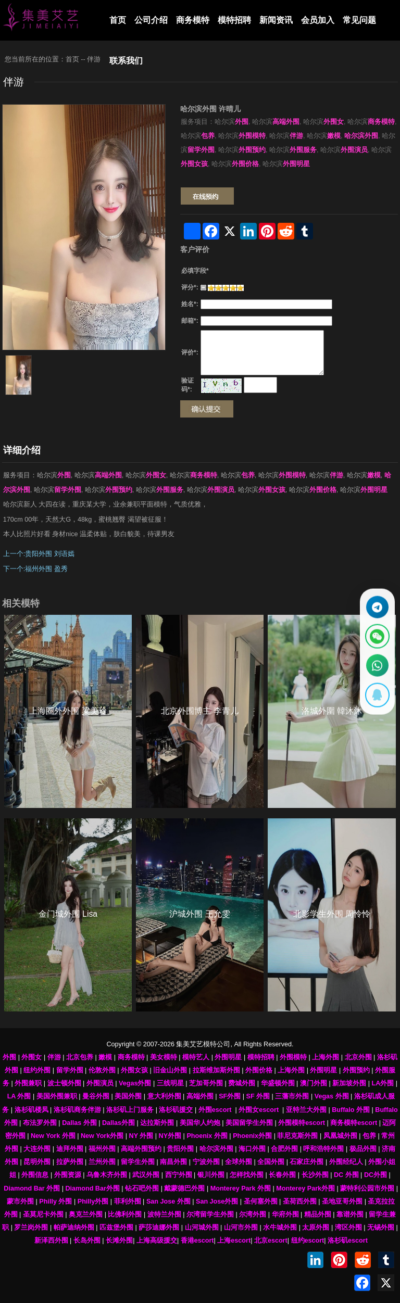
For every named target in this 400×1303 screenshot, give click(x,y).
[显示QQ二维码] (376, 697)
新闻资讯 (276, 20)
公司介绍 (151, 20)
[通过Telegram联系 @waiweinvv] (376, 605)
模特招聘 (234, 20)
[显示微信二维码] (376, 636)
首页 (117, 20)
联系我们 (126, 60)
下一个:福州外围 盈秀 (35, 569)
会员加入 (317, 20)
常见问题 (359, 20)
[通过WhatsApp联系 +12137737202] (376, 666)
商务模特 (192, 20)
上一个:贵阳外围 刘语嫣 (38, 554)
